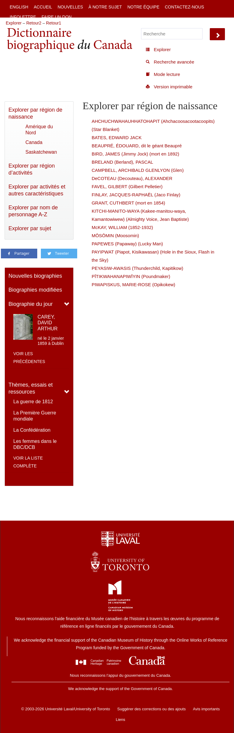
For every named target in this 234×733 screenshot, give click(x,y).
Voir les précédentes (29, 357)
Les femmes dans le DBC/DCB (35, 444)
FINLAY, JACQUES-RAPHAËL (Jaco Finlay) (136, 194)
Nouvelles (70, 7)
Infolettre (23, 17)
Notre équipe (143, 7)
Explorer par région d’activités (31, 169)
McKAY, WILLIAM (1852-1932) (122, 227)
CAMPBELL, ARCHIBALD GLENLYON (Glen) (138, 170)
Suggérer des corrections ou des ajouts (151, 709)
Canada (33, 142)
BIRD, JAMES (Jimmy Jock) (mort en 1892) (135, 153)
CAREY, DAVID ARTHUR (48, 322)
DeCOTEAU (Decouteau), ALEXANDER (132, 178)
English (19, 7)
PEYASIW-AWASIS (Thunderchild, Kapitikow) (137, 268)
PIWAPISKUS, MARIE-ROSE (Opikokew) (133, 284)
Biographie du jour (30, 304)
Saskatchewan (41, 152)
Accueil (43, 7)
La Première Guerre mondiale (34, 415)
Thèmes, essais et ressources (30, 388)
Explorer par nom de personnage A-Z (33, 211)
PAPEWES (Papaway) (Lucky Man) (127, 243)
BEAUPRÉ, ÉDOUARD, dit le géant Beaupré (137, 145)
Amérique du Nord (39, 129)
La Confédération (32, 430)
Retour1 (53, 23)
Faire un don (56, 17)
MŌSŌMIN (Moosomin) (115, 235)
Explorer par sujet (29, 228)
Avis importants (206, 709)
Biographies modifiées (35, 290)
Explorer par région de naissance (35, 113)
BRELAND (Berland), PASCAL (122, 162)
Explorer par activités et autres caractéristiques (36, 190)
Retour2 (33, 23)
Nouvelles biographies (35, 276)
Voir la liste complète (28, 462)
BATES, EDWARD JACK (117, 137)
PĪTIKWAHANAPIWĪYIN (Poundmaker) (131, 276)
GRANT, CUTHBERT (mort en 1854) (128, 202)
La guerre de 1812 (33, 401)
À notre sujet (105, 7)
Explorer (13, 23)
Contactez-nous (184, 7)
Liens (120, 719)
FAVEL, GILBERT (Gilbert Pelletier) (127, 186)
